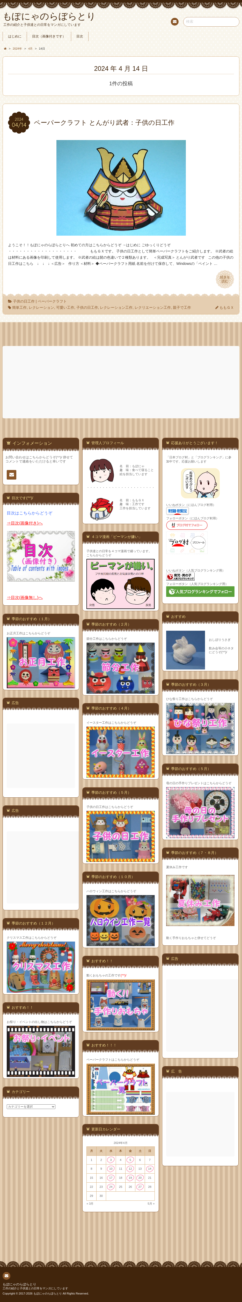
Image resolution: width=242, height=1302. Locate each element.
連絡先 (174, 22)
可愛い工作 (65, 307)
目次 (79, 36)
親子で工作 (182, 307)
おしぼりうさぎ (220, 640)
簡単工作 (19, 307)
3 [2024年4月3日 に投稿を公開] (111, 1159)
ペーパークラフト (52, 301)
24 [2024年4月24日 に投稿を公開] (111, 1186)
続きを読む (225, 279)
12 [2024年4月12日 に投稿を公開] (130, 1168)
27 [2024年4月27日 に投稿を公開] (140, 1186)
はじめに (14, 36)
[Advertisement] (121, 382)
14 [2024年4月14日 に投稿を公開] (149, 1168)
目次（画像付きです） (49, 36)
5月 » (151, 1203)
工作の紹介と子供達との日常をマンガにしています (35, 1288)
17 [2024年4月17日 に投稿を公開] (111, 1177)
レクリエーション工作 (153, 307)
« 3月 (90, 1203)
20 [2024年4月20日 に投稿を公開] (140, 1177)
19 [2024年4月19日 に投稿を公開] (130, 1177)
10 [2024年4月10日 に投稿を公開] (111, 1168)
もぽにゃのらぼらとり (19, 1284)
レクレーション (41, 307)
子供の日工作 (24, 301)
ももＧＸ (226, 307)
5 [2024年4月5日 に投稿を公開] (130, 1159)
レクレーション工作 (116, 307)
